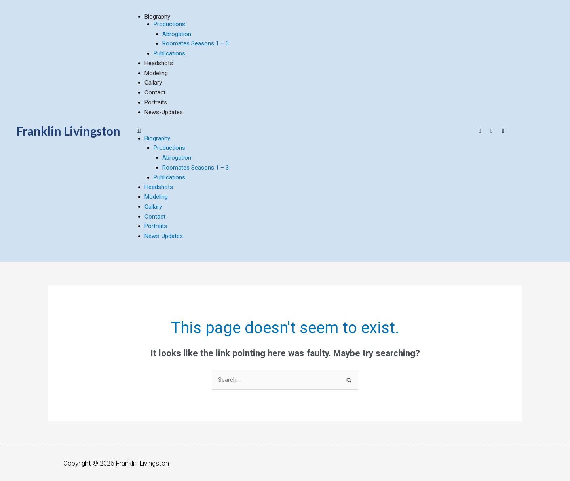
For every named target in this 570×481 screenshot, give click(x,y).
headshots (158, 63)
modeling (156, 73)
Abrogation (176, 34)
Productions (169, 24)
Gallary (153, 82)
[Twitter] (503, 131)
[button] (302, 131)
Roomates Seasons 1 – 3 (195, 43)
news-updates (163, 112)
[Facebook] (491, 131)
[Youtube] (480, 131)
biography (157, 16)
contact (154, 92)
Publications (169, 53)
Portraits (155, 102)
